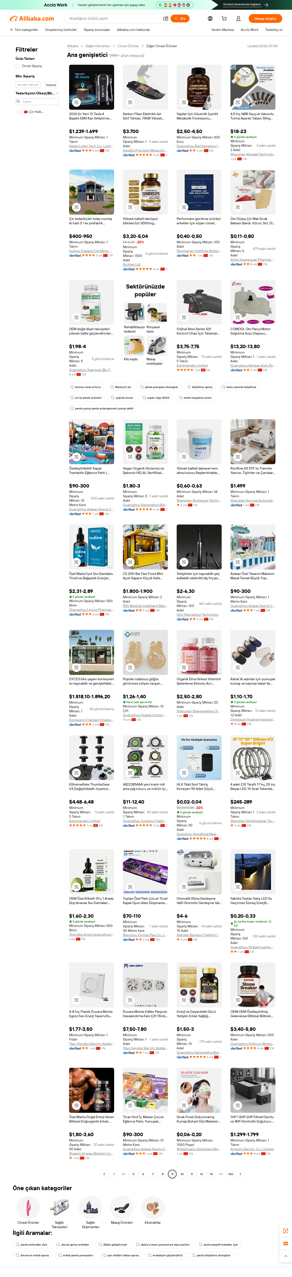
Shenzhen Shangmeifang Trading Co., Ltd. (199, 711)
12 (201, 1174)
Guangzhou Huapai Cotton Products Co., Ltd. (145, 715)
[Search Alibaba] (114, 18)
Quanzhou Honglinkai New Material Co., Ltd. (199, 834)
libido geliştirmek (113, 1245)
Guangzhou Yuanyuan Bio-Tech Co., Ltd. (91, 370)
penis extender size (31, 1245)
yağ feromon (122, 398)
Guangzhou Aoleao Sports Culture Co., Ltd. (91, 509)
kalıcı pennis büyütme (239, 387)
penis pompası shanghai (159, 387)
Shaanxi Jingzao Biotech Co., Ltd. (91, 1153)
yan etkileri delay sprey (120, 1255)
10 (182, 1174)
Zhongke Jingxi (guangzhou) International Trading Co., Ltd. (91, 934)
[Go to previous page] (104, 1174)
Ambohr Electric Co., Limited (252, 1149)
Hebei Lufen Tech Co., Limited (91, 146)
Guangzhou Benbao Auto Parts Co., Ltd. (252, 365)
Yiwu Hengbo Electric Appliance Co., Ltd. (91, 1044)
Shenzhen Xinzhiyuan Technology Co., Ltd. (199, 500)
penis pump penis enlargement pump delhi (101, 408)
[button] (166, 18)
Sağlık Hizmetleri (97, 46)
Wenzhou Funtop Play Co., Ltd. (145, 935)
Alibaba (72, 46)
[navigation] (37, 610)
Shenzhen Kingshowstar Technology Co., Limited (252, 821)
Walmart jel (120, 387)
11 (192, 1174)
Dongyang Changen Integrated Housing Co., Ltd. (91, 720)
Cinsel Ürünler (128, 46)
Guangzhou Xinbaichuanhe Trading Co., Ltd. (252, 947)
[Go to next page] (240, 1174)
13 (211, 1174)
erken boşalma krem (195, 398)
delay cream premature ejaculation (163, 1245)
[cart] (225, 19)
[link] (285, 1230)
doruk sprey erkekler (72, 1245)
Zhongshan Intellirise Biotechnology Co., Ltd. (199, 251)
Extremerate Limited (192, 365)
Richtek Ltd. (132, 264)
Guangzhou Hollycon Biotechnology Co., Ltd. (252, 1044)
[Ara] (180, 18)
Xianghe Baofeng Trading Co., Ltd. (199, 935)
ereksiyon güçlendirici (165, 1255)
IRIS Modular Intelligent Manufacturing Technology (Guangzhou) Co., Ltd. (145, 606)
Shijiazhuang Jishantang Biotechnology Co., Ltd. (199, 1149)
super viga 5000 (156, 398)
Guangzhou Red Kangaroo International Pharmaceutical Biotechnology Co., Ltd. (199, 146)
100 (230, 1174)
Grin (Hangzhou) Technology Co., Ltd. (199, 614)
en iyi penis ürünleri (86, 398)
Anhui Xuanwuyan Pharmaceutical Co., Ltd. (252, 260)
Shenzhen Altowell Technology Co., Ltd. (252, 154)
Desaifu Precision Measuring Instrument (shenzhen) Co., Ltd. (145, 150)
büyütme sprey (199, 387)
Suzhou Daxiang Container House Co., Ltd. (91, 251)
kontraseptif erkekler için (218, 1245)
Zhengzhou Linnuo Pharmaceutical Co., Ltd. (91, 610)
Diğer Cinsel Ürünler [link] (161, 46)
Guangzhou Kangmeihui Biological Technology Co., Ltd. (145, 505)
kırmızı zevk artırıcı (85, 387)
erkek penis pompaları (75, 1255)
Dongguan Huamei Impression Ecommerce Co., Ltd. (252, 719)
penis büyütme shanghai (211, 1255)
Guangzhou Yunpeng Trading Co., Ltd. (145, 821)
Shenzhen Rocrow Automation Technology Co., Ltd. (252, 500)
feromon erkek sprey (32, 1255)
